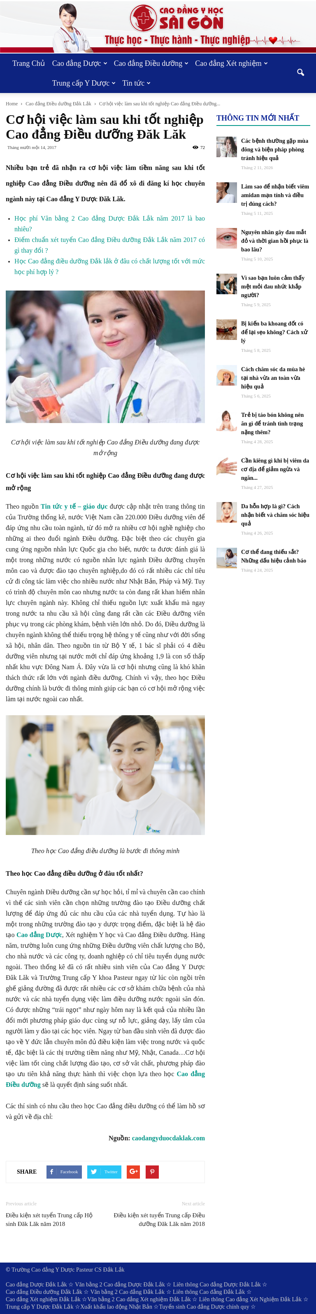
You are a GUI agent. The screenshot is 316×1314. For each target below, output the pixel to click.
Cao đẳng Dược (79, 63)
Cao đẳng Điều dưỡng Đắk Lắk (44, 1292)
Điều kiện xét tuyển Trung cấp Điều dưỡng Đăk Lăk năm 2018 (159, 1219)
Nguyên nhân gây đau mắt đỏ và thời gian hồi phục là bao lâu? (274, 241)
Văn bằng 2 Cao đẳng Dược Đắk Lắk (120, 1284)
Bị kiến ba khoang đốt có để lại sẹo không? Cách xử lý (274, 332)
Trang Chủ (28, 63)
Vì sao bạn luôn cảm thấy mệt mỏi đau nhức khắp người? (272, 286)
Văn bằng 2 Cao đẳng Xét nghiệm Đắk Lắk (139, 1299)
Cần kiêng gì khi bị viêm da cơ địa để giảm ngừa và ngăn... (275, 469)
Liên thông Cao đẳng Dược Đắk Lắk (217, 1284)
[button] (300, 73)
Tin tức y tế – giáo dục (74, 506)
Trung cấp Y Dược (84, 83)
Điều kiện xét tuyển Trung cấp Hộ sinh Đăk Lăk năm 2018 (49, 1219)
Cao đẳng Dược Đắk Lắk (36, 1284)
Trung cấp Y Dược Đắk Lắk (40, 1307)
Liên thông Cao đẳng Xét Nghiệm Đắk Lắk (250, 1299)
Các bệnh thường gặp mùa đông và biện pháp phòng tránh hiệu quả (274, 149)
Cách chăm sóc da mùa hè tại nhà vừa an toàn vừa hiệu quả (273, 378)
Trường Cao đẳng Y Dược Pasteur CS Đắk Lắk (68, 1270)
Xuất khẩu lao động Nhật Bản (116, 1307)
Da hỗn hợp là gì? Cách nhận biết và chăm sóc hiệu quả (275, 515)
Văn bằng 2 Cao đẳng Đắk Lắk (127, 1292)
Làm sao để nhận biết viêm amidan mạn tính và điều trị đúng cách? (275, 195)
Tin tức (136, 83)
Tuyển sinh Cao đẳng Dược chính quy (204, 1307)
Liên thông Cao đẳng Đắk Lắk (209, 1292)
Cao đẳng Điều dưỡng (151, 63)
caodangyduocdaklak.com (168, 1138)
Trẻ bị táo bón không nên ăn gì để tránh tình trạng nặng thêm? (272, 423)
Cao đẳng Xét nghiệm (231, 63)
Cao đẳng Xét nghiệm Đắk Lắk (43, 1299)
